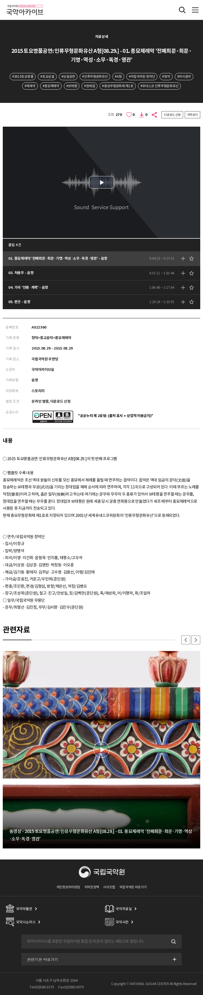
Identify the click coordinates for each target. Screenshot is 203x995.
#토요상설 (47, 76)
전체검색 (182, 10)
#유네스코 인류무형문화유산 (159, 86)
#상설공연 (68, 76)
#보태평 (71, 86)
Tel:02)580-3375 (42, 987)
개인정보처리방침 (68, 887)
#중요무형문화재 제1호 (117, 86)
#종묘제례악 (51, 86)
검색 (172, 941)
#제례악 (30, 86)
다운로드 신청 (172, 115)
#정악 (166, 76)
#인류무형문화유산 (95, 76)
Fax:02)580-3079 (70, 987)
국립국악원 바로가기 (133, 887)
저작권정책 (91, 887)
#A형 (118, 76)
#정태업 (89, 86)
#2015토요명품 (22, 76)
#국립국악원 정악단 (142, 76)
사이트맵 (109, 887)
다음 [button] (195, 639)
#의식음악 (184, 76)
